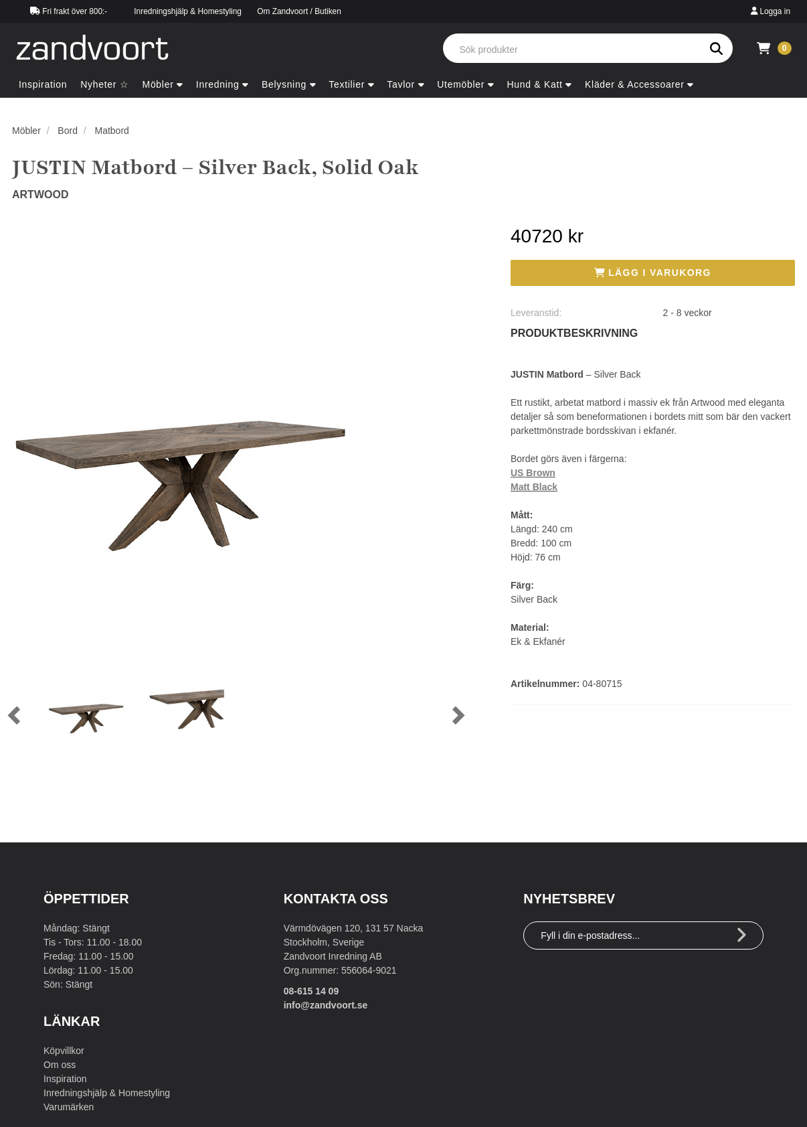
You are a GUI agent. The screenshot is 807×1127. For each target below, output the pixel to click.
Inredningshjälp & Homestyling (188, 11)
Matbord (112, 130)
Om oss (59, 1064)
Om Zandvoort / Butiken (299, 11)
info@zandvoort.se (326, 1005)
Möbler (26, 130)
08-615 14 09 (311, 991)
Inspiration (65, 1078)
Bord (68, 130)
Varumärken (68, 1107)
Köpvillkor (63, 1050)
